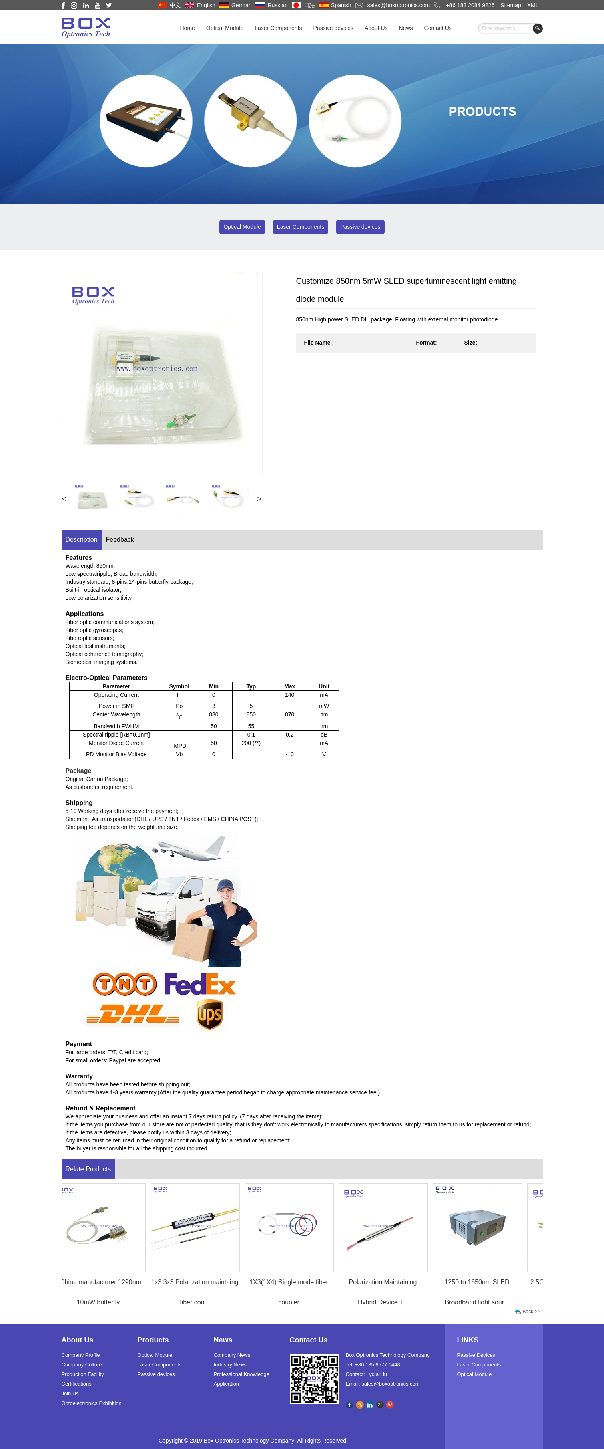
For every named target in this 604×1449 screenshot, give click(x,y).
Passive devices (333, 28)
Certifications (77, 1384)
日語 (309, 5)
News (406, 28)
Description (82, 539)
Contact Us (438, 28)
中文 (175, 5)
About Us (376, 28)
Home (187, 28)
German (241, 5)
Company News (232, 1355)
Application (226, 1384)
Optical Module (224, 28)
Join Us (70, 1393)
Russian (277, 5)
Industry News (230, 1365)
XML (533, 5)
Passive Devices (476, 1355)
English (206, 5)
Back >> (531, 1311)
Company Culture (82, 1365)
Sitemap (510, 5)
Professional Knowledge (241, 1374)
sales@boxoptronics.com (398, 5)
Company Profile (81, 1355)
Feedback (120, 539)
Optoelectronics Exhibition (92, 1403)
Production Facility (83, 1374)
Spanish (341, 5)
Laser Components (278, 28)
